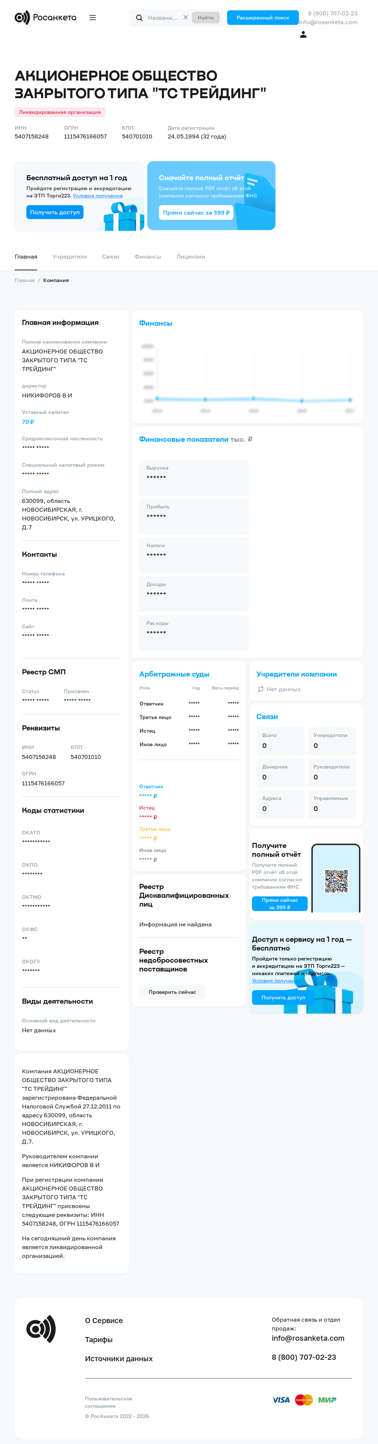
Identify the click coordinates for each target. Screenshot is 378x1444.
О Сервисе (104, 1320)
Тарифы (99, 1339)
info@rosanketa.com (328, 22)
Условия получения (98, 195)
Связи (110, 256)
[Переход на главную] (47, 17)
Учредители (69, 256)
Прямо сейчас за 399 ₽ (196, 212)
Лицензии (191, 256)
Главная (26, 256)
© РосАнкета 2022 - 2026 (117, 1416)
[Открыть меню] (92, 17)
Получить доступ (55, 212)
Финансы (148, 256)
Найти (206, 17)
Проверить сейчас (172, 992)
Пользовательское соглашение (108, 1402)
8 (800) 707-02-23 (332, 13)
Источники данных (119, 1358)
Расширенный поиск (263, 17)
